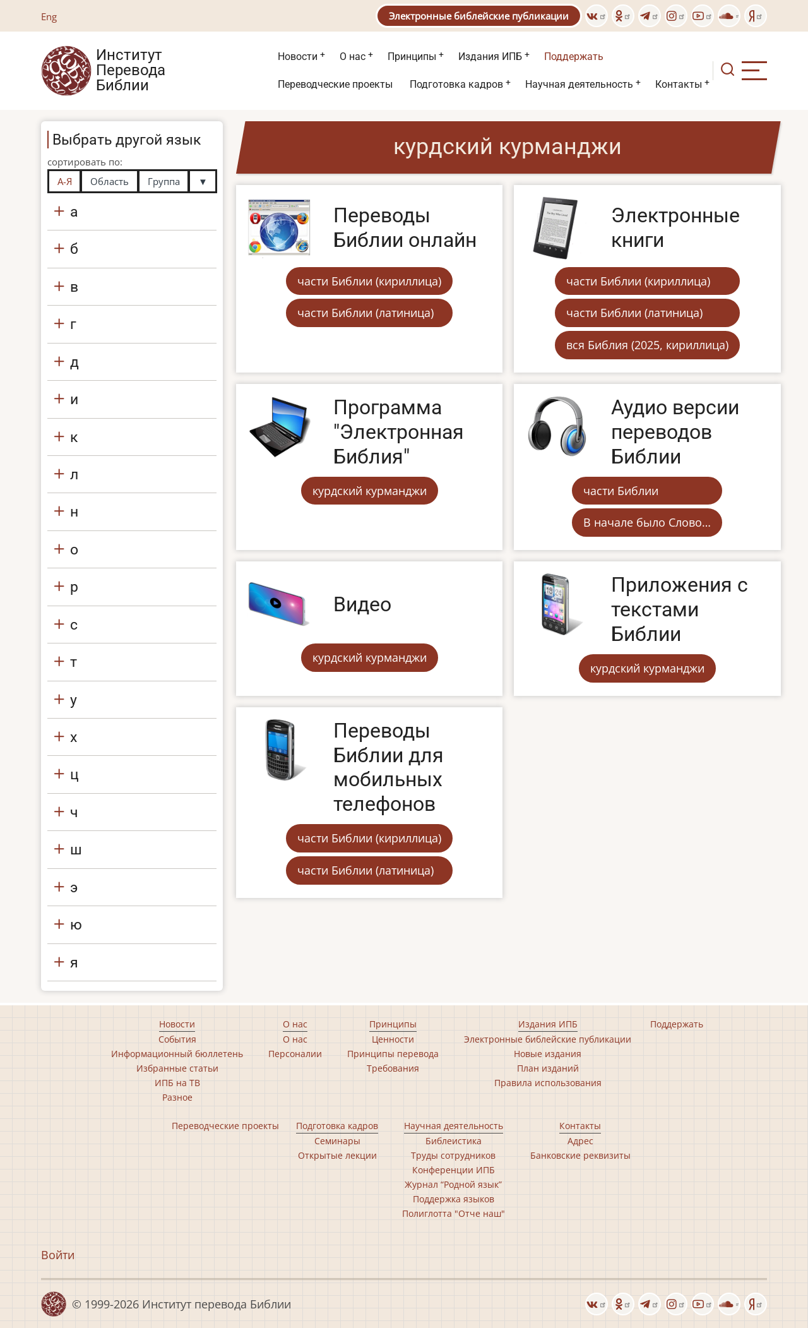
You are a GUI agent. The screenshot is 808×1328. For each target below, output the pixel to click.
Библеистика (453, 1141)
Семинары (337, 1141)
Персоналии (295, 1054)
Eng (49, 16)
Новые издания (547, 1054)
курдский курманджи (369, 490)
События (177, 1039)
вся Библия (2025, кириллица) (647, 344)
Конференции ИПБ (453, 1170)
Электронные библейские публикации (479, 15)
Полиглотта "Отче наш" (453, 1213)
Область (109, 181)
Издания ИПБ (490, 57)
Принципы (412, 57)
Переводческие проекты (335, 84)
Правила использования (548, 1083)
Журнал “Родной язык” (453, 1184)
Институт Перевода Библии (130, 70)
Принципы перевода (393, 1054)
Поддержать (573, 57)
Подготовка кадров (456, 84)
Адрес (580, 1141)
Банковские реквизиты (580, 1155)
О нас (352, 57)
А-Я (64, 181)
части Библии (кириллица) (369, 281)
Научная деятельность (579, 84)
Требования (393, 1068)
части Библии (620, 490)
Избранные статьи (177, 1068)
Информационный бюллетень (177, 1054)
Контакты (678, 84)
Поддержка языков (453, 1199)
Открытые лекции (337, 1155)
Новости (298, 57)
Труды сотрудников (453, 1155)
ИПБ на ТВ (177, 1083)
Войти (57, 1254)
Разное (177, 1097)
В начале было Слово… (647, 522)
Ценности (393, 1039)
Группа (164, 181)
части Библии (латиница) (365, 312)
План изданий (548, 1068)
